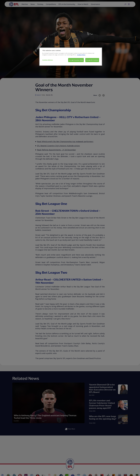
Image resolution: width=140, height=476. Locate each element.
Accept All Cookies (92, 60)
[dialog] (70, 57)
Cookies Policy (81, 55)
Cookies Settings (47, 60)
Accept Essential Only (76, 60)
